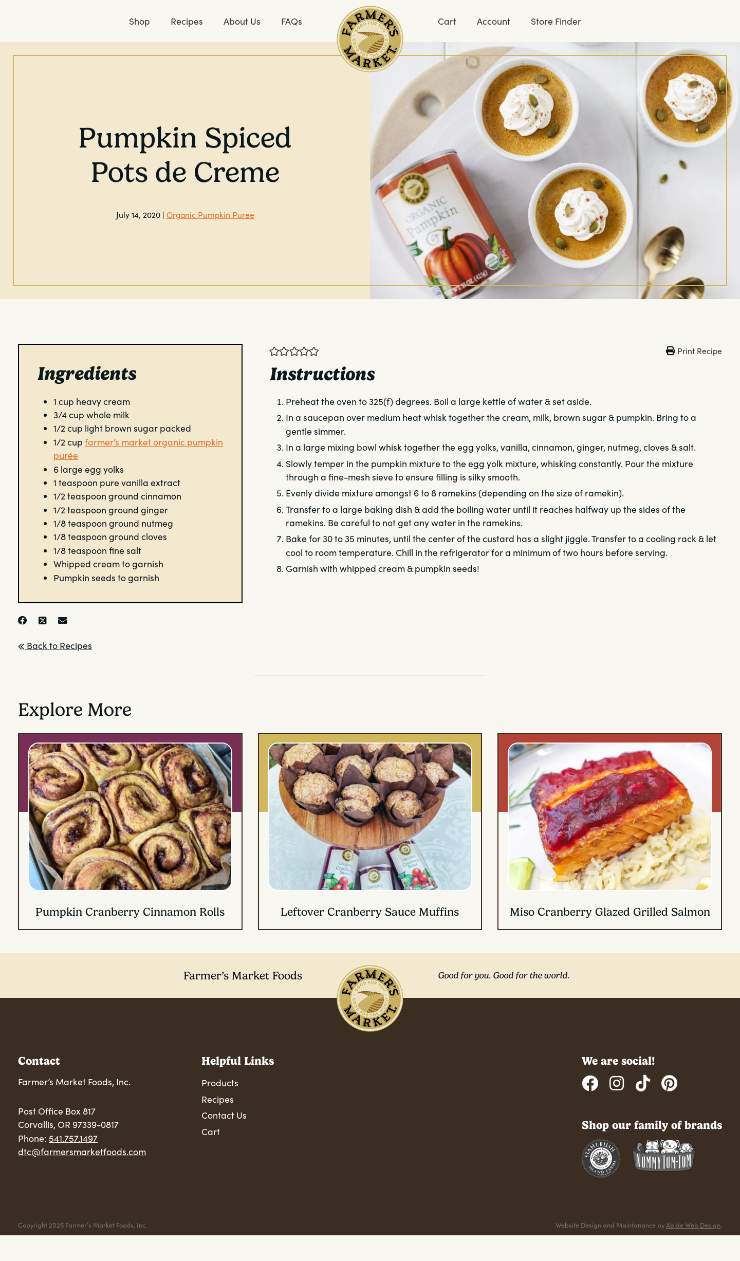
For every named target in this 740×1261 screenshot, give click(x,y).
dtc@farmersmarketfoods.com (82, 1151)
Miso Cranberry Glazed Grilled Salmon (610, 911)
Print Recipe (699, 350)
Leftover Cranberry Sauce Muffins (370, 911)
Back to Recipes (55, 645)
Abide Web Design (693, 1224)
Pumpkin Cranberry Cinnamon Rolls (130, 911)
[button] (274, 350)
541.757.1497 (73, 1138)
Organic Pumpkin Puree (210, 214)
